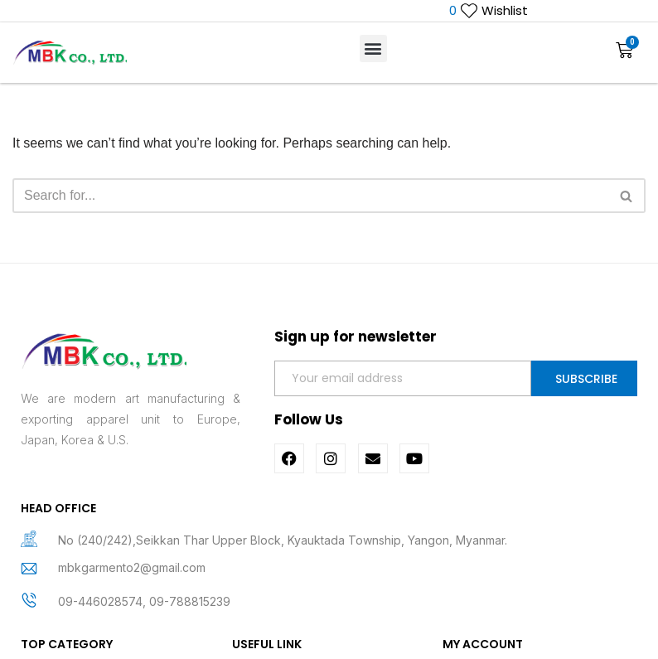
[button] (373, 48)
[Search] (310, 195)
